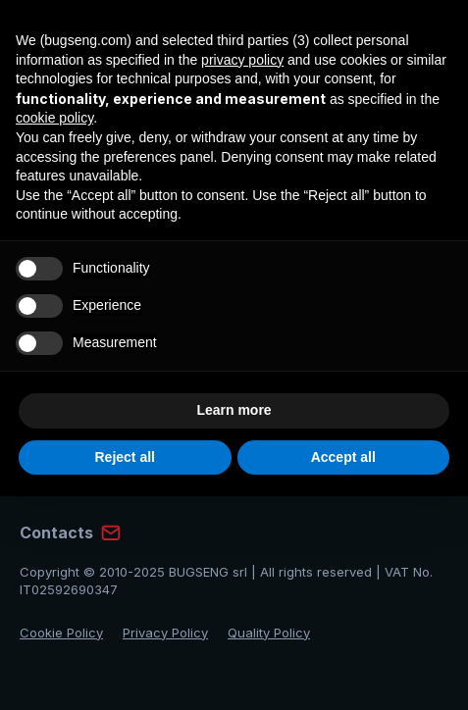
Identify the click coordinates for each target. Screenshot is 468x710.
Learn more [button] (233, 410)
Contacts (56, 532)
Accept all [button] (343, 457)
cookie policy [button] (54, 118)
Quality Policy (269, 632)
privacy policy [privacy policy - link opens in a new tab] (242, 60)
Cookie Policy (61, 632)
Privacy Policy (165, 632)
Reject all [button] (125, 457)
